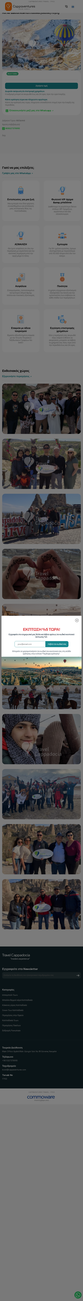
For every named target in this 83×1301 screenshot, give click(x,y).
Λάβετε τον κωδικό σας (57, 644)
